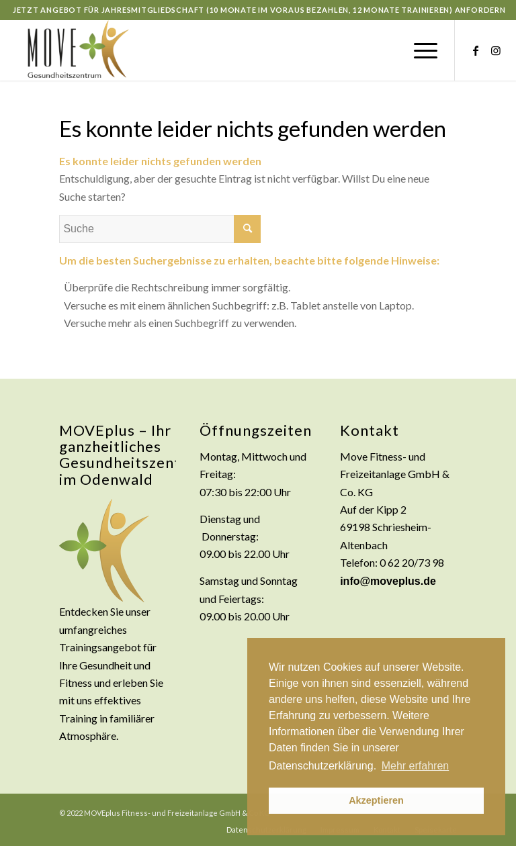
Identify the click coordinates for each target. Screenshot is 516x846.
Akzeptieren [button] (376, 800)
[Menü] (418, 50)
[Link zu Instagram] (496, 50)
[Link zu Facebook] (476, 50)
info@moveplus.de (388, 581)
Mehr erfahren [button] (415, 765)
